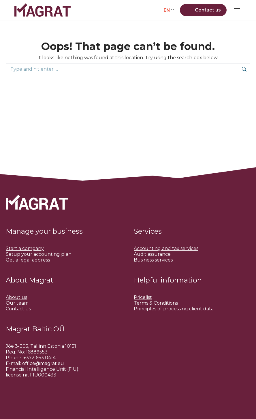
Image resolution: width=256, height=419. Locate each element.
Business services (153, 260)
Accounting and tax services (166, 248)
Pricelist (143, 297)
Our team (17, 303)
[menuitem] (168, 10)
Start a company (25, 248)
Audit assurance (152, 254)
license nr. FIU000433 (31, 375)
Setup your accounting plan (38, 254)
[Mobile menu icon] (237, 10)
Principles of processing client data (174, 309)
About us (16, 297)
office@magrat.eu (43, 363)
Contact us (18, 309)
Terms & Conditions (156, 303)
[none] (168, 10)
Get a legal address (28, 260)
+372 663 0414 (39, 357)
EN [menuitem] (166, 10)
